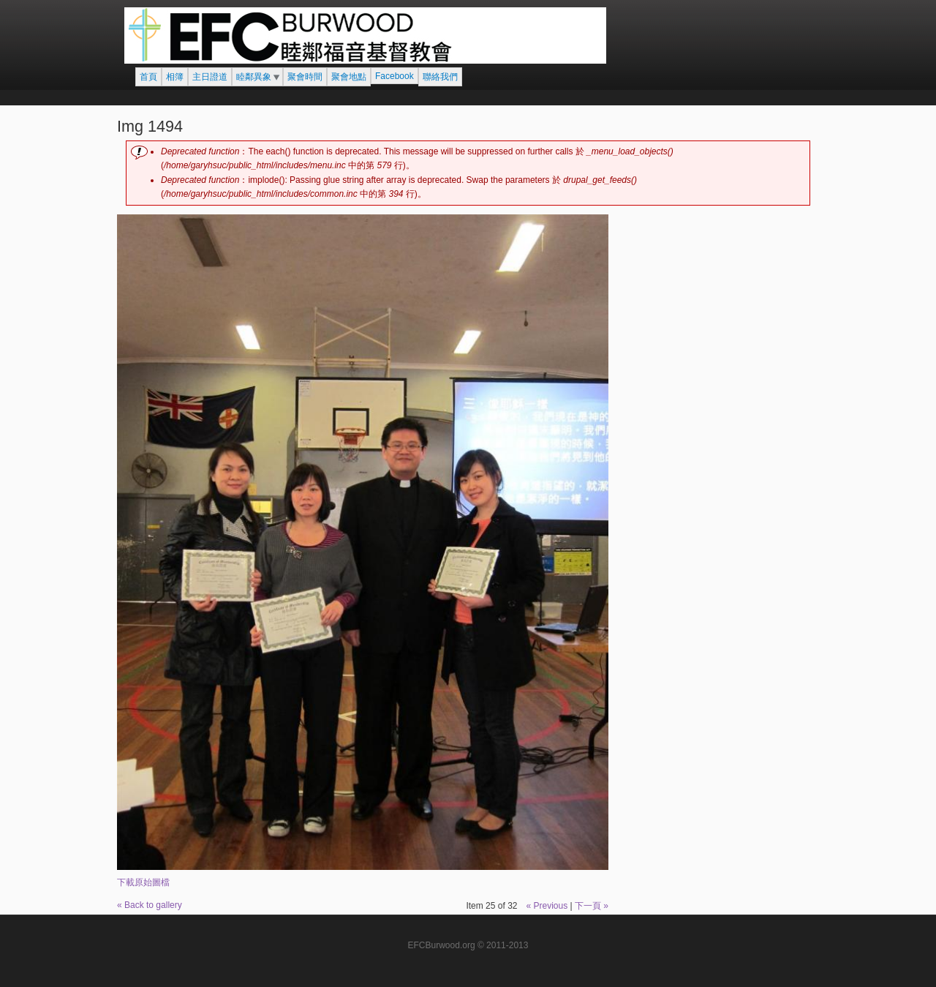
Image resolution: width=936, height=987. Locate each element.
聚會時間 (304, 77)
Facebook (394, 76)
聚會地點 (348, 77)
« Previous (546, 906)
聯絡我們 (440, 77)
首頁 (148, 77)
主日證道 (209, 77)
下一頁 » (591, 906)
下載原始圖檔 (143, 882)
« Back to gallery (149, 905)
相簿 (175, 77)
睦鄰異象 (253, 77)
